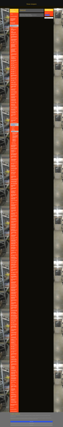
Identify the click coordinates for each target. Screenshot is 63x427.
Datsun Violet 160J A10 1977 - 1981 (14, 82)
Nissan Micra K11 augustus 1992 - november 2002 (14, 227)
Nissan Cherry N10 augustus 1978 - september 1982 (14, 166)
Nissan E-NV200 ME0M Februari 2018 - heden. (14, 173)
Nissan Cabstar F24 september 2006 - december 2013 (14, 160)
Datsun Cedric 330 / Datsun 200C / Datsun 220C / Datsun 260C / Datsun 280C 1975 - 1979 (14, 50)
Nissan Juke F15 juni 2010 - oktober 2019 (14, 183)
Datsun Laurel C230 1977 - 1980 (14, 65)
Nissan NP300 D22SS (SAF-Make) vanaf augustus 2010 (14, 258)
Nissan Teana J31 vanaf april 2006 (14, 370)
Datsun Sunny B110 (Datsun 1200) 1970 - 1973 (14, 76)
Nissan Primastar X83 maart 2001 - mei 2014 (14, 303)
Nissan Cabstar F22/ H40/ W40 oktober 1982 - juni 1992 (14, 154)
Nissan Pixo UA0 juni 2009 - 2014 (14, 295)
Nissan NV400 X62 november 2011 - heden (14, 267)
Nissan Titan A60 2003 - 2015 (14, 380)
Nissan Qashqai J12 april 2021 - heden (14, 332)
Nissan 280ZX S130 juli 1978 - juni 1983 (14, 92)
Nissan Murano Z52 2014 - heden (14, 245)
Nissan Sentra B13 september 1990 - (14, 337)
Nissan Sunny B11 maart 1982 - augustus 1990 (14, 357)
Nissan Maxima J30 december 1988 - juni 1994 (14, 222)
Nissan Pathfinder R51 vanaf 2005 (14, 274)
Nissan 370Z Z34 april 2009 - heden (14, 102)
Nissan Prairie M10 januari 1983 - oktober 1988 (14, 297)
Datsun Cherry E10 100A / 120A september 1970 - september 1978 (14, 57)
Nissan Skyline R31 (14, 344)
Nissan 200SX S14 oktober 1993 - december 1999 (14, 89)
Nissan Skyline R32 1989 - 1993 (14, 346)
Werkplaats (12, 413)
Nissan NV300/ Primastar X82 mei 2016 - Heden (14, 264)
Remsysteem (15, 142)
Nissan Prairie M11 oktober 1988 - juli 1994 (14, 300)
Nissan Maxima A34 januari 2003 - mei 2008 (14, 216)
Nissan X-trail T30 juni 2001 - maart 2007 (14, 397)
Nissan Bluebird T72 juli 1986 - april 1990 (14, 148)
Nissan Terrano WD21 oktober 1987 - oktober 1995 (14, 375)
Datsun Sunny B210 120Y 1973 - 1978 (14, 78)
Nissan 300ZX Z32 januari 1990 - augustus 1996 (14, 97)
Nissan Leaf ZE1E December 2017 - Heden (14, 211)
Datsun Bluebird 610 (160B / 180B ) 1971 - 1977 (14, 37)
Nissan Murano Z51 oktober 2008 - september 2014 (14, 243)
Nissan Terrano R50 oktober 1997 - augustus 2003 (14, 373)
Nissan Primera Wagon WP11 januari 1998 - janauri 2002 (14, 315)
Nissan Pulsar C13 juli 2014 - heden (14, 320)
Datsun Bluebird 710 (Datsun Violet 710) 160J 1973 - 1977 (14, 40)
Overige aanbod (12, 417)
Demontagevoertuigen (14, 16)
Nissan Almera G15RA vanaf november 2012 (14, 105)
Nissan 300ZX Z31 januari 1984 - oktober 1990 (14, 94)
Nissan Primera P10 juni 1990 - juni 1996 (14, 305)
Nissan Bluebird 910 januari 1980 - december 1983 (14, 124)
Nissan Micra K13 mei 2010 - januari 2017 (14, 233)
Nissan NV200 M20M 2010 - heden (14, 260)
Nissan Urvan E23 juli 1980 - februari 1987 (14, 386)
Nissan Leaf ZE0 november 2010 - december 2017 (14, 208)
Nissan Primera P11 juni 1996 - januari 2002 (14, 308)
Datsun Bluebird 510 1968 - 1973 (14, 34)
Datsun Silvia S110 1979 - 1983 (14, 71)
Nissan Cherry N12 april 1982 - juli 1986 (14, 168)
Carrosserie (15, 126)
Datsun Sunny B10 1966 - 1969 (14, 73)
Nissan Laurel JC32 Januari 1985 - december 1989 (14, 205)
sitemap (34, 425)
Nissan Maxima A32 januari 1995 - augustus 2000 (14, 213)
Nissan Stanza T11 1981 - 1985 (14, 351)
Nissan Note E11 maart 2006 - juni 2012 (14, 253)
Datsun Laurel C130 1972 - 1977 (14, 63)
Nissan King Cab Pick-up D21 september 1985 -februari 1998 (14, 191)
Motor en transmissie (15, 129)
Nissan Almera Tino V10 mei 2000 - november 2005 (14, 112)
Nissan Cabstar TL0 (14, 161)
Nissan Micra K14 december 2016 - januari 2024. (14, 235)
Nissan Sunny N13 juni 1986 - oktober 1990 (14, 362)
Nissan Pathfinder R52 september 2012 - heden (14, 277)
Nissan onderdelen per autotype (14, 25)
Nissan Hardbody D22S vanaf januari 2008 (14, 179)
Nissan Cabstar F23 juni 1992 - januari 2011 (14, 157)
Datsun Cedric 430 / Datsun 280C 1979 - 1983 (14, 54)
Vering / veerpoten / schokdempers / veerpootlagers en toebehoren (15, 136)
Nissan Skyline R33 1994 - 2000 (14, 348)
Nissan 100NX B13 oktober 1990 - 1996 (14, 84)
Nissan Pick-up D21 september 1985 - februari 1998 (14, 287)
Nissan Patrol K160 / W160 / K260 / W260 (14, 280)
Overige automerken (14, 415)
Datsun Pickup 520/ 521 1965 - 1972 (14, 67)
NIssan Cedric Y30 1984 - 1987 (14, 163)
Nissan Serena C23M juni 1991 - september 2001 (14, 340)
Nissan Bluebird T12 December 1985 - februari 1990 (14, 146)
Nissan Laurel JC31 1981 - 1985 (14, 202)
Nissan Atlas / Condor (14, 118)
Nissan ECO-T (14, 174)
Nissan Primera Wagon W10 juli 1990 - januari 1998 (14, 313)
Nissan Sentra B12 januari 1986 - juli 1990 (14, 335)
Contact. (11, 419)
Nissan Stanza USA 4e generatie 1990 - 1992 (14, 354)
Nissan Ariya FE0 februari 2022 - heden (14, 120)
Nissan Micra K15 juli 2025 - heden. (14, 238)
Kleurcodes (12, 407)
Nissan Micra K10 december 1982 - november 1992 (14, 224)
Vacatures (11, 421)
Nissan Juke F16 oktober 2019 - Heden (14, 186)
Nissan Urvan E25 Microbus (14, 392)
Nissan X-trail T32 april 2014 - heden (14, 402)
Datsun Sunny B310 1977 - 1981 (14, 80)
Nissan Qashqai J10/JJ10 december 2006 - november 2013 (14, 326)
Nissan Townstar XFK (14, 382)
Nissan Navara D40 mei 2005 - (14, 250)
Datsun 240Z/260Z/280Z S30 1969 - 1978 (14, 32)
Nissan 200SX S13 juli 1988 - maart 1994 (14, 87)
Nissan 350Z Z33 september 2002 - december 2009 (14, 100)
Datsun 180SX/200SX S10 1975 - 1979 (14, 29)
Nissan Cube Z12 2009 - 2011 (14, 170)
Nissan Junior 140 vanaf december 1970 (14, 188)
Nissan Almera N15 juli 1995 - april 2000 (14, 107)
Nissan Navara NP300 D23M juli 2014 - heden (14, 248)
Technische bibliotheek (14, 411)
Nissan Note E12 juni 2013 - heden (14, 255)
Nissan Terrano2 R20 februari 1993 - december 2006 (14, 378)
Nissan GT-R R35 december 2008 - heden (14, 177)
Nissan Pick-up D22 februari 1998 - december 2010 (14, 290)
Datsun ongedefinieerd (14, 27)
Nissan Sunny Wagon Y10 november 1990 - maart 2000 (14, 367)
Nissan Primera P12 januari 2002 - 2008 (14, 310)
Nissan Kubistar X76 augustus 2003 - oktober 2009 (14, 198)
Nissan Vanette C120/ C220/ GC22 (14, 394)
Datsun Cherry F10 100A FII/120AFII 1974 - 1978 (14, 61)
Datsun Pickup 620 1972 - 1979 (14, 69)
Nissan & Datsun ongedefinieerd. (12, 23)
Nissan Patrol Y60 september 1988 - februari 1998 (14, 282)
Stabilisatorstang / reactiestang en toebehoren (25, 14)
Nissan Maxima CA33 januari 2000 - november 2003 (14, 219)
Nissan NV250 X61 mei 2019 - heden (14, 262)
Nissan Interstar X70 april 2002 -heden (14, 181)
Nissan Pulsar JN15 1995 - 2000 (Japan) (14, 324)
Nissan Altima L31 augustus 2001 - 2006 (14, 115)
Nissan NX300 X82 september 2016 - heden (14, 270)
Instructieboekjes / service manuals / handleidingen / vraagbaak (14, 19)
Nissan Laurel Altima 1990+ (14, 200)
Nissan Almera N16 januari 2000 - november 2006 (14, 109)
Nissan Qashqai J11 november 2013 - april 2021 (14, 330)
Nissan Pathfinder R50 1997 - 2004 (14, 272)
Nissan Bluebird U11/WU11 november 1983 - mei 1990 (14, 151)
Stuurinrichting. (15, 143)
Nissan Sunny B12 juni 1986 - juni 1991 (14, 359)
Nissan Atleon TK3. (14, 122)
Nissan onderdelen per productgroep (14, 404)
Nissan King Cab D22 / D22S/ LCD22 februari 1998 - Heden (14, 195)
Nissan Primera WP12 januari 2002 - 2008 (14, 318)
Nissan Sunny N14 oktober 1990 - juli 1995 (14, 364)
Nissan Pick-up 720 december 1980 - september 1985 (14, 293)
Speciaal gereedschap (13, 409)
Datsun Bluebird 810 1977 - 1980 (14, 42)
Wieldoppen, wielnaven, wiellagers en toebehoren (26, 15)
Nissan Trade (14, 384)
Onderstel (15, 131)
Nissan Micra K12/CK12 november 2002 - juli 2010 (14, 230)
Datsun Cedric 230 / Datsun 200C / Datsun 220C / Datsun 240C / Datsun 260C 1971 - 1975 (14, 45)
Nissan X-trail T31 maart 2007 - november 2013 (14, 399)
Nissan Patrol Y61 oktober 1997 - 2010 (14, 285)
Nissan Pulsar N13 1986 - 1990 (14, 322)
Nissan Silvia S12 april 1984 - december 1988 (14, 342)
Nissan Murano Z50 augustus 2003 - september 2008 (14, 240)
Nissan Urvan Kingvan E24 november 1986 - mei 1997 (14, 389)
